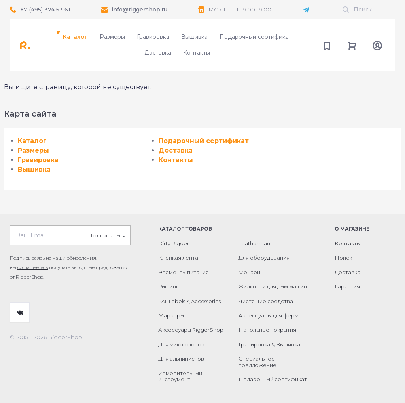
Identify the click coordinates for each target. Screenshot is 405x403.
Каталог (75, 36)
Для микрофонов (181, 344)
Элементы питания (183, 272)
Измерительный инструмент (180, 376)
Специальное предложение (257, 361)
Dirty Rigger (173, 243)
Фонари (249, 272)
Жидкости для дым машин (272, 286)
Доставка (157, 52)
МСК (215, 9)
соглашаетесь (32, 267)
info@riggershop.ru (139, 9)
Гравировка (153, 36)
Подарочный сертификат (255, 36)
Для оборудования (264, 257)
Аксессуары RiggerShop (190, 330)
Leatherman (254, 243)
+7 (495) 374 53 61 (45, 9)
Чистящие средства (265, 301)
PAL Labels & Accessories (189, 301)
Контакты (196, 52)
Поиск (343, 257)
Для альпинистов (181, 358)
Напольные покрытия (267, 330)
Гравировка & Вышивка (269, 344)
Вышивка (194, 36)
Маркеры (171, 315)
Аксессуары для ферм (268, 315)
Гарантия (347, 286)
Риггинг (168, 286)
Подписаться (106, 235)
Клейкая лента (178, 257)
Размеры (112, 36)
